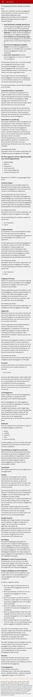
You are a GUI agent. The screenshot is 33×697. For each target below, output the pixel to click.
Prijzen (24, 681)
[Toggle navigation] (3, 1)
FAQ (28, 681)
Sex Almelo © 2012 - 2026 (7, 681)
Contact (27, 683)
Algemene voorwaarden (13, 683)
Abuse (15, 681)
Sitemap (20, 681)
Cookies (22, 683)
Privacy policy (4, 683)
